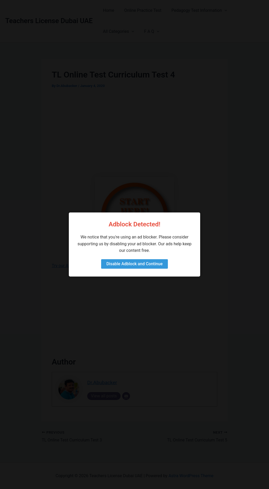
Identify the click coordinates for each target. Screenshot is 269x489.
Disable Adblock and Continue (134, 263)
